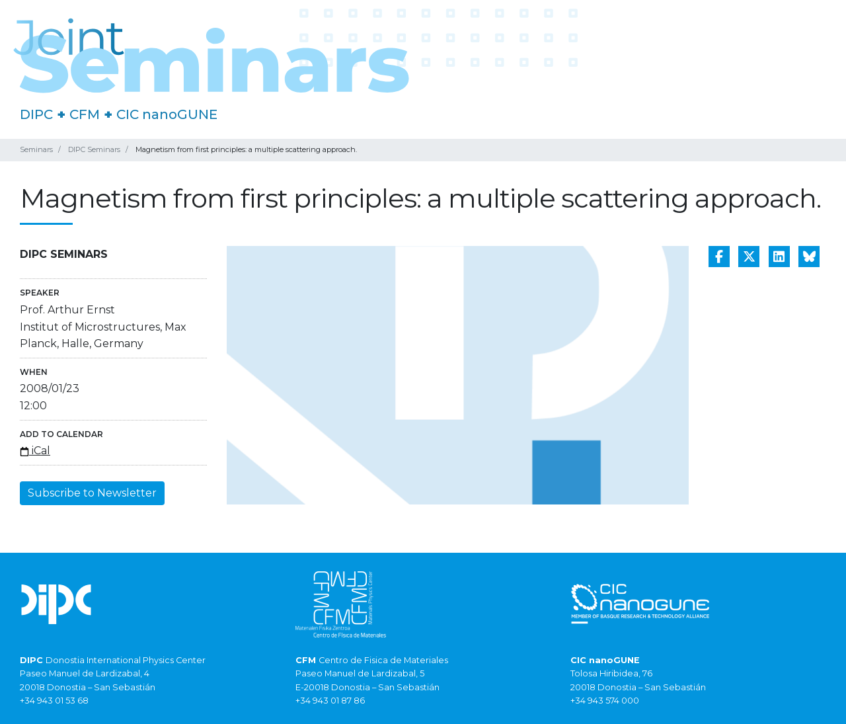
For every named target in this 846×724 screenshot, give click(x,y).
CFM (84, 114)
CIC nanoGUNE (166, 114)
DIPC (36, 114)
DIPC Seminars (94, 149)
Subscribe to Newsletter (92, 493)
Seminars (36, 149)
